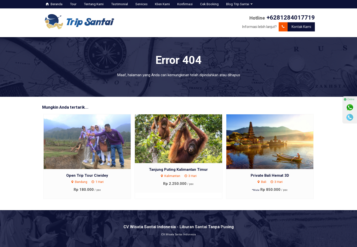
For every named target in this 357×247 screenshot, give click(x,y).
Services (141, 4)
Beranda (54, 4)
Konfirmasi (185, 4)
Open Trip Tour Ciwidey (87, 175)
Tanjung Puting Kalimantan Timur (178, 169)
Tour (73, 4)
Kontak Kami (295, 26)
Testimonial (119, 4)
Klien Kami (162, 4)
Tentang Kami (94, 4)
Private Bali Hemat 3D (270, 175)
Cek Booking (209, 4)
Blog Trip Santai (237, 4)
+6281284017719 (291, 17)
